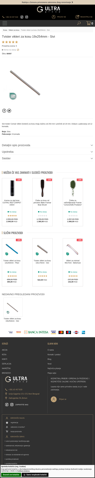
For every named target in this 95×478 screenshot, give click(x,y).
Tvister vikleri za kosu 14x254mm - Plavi (11, 262)
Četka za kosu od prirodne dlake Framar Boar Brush (42, 202)
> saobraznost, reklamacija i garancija (17, 446)
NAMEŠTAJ (6, 368)
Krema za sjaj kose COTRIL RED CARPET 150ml (12, 202)
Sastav (6, 158)
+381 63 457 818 (15, 389)
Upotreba (8, 151)
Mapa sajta (52, 373)
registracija (14, 422)
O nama (51, 350)
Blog (49, 359)
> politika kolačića (11, 463)
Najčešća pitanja (54, 368)
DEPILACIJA (6, 364)
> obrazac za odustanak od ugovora (17, 454)
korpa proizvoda (16, 431)
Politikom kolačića (23, 471)
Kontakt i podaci (54, 354)
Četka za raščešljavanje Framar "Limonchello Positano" (73, 202)
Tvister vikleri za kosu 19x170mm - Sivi (42, 262)
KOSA (4, 354)
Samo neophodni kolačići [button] (35, 475)
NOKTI (4, 359)
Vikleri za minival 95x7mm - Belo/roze (73, 262)
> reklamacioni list (11, 450)
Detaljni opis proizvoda (16, 145)
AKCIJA (4, 350)
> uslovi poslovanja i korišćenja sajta (17, 441)
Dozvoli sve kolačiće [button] (11, 475)
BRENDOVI (6, 373)
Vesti (50, 364)
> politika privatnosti (12, 459)
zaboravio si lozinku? (18, 427)
